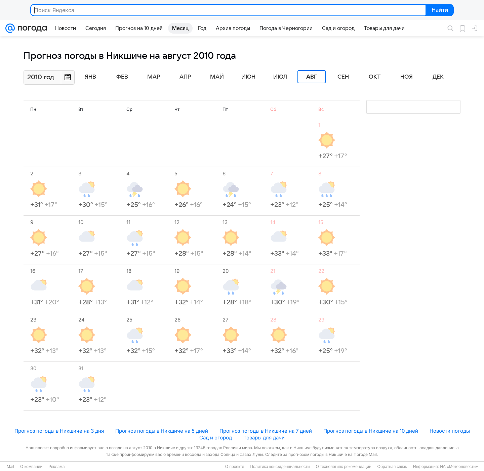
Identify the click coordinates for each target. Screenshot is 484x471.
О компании (31, 466)
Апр (185, 77)
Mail (10, 466)
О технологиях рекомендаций (343, 466)
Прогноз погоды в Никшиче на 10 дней (370, 431)
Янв (90, 77)
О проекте (234, 466)
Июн (248, 77)
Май (217, 77)
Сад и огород (215, 437)
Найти (439, 10)
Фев (122, 77)
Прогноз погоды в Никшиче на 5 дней (161, 431)
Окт (375, 77)
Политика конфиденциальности (280, 466)
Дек (438, 77)
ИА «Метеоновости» (459, 466)
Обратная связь (392, 466)
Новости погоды (450, 431)
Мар (153, 77)
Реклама (56, 466)
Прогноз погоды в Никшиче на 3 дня (59, 431)
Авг (311, 77)
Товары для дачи (264, 437)
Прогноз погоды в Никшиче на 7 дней (265, 431)
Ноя (406, 77)
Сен (343, 77)
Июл (280, 77)
